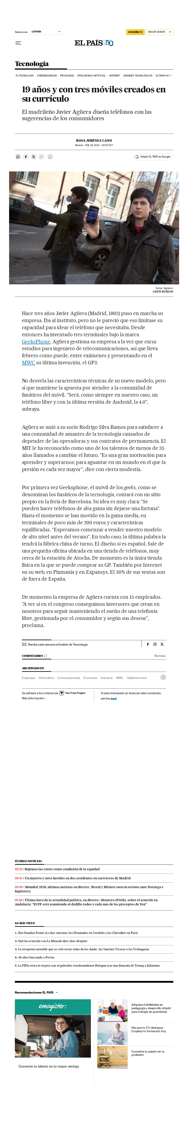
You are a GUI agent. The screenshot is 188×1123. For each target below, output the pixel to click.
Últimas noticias (166, 75)
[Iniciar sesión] (159, 32)
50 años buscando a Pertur (36, 957)
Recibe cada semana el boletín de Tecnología (58, 644)
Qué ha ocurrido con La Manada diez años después (52, 941)
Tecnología (32, 64)
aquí (114, 698)
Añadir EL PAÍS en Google (155, 156)
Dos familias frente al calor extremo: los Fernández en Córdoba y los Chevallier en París (78, 933)
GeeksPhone (36, 341)
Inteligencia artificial (91, 75)
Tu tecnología (25, 75)
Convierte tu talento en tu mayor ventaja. (49, 1066)
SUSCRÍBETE (135, 32)
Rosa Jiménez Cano (94, 141)
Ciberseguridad (47, 75)
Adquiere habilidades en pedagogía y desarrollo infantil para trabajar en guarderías (151, 1008)
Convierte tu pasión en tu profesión (147, 1053)
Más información (34, 698)
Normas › (160, 655)
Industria (107, 678)
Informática (46, 678)
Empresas (28, 678)
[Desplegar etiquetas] (163, 677)
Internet (114, 75)
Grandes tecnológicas (137, 75)
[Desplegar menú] (18, 43)
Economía (90, 678)
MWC (28, 362)
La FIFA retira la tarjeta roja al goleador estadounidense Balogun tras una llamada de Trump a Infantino (89, 965)
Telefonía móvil (137, 678)
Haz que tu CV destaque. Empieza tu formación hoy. (148, 1029)
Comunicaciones (69, 678)
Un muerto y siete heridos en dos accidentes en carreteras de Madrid (78, 878)
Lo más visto (25, 923)
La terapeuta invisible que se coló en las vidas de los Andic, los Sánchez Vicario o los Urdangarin (83, 949)
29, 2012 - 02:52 (99, 145)
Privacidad (67, 75)
